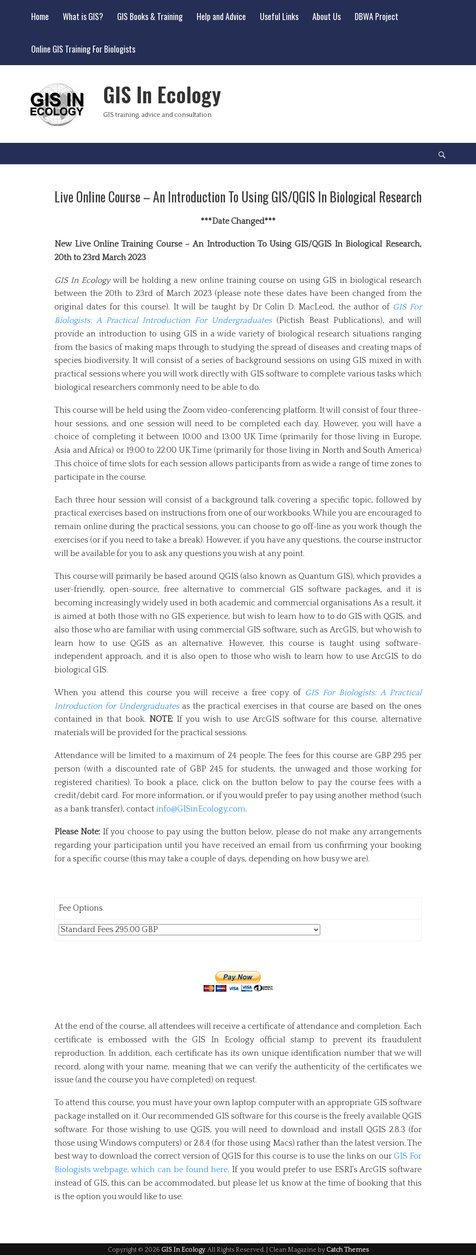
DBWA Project (376, 16)
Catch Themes (347, 1250)
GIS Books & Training (150, 16)
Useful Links (279, 16)
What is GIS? (83, 16)
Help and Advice (221, 16)
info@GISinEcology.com (200, 809)
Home (40, 16)
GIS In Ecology (162, 94)
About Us (326, 16)
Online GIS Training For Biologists (83, 49)
